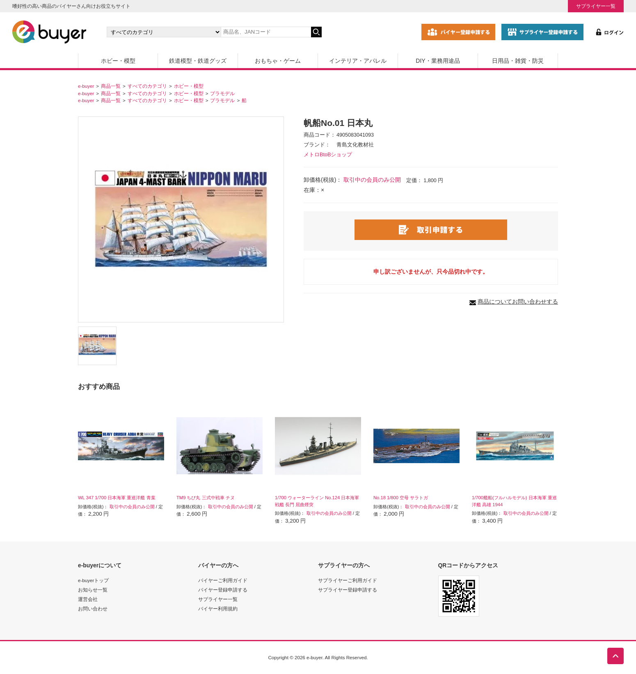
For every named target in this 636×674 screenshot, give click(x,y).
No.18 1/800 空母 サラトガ (400, 497)
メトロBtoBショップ (328, 155)
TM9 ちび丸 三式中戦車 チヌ (205, 497)
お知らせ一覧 (93, 589)
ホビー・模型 (118, 60)
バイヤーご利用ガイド (222, 580)
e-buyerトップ (93, 580)
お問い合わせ (93, 608)
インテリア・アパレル (358, 60)
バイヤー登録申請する (222, 589)
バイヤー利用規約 (218, 608)
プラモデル (222, 93)
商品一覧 (111, 86)
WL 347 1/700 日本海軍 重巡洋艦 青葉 (117, 497)
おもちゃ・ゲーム (278, 60)
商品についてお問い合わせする (518, 301)
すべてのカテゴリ (147, 86)
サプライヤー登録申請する (347, 589)
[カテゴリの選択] (164, 32)
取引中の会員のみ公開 (372, 179)
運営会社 (88, 599)
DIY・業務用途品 (438, 60)
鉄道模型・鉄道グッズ (197, 60)
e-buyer (86, 86)
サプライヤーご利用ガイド (347, 580)
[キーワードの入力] (266, 32)
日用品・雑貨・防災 (518, 60)
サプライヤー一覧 (595, 6)
